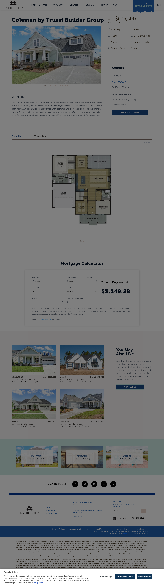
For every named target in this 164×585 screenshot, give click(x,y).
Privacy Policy (38, 583)
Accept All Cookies (144, 577)
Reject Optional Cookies (124, 577)
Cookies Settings (106, 577)
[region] (82, 577)
